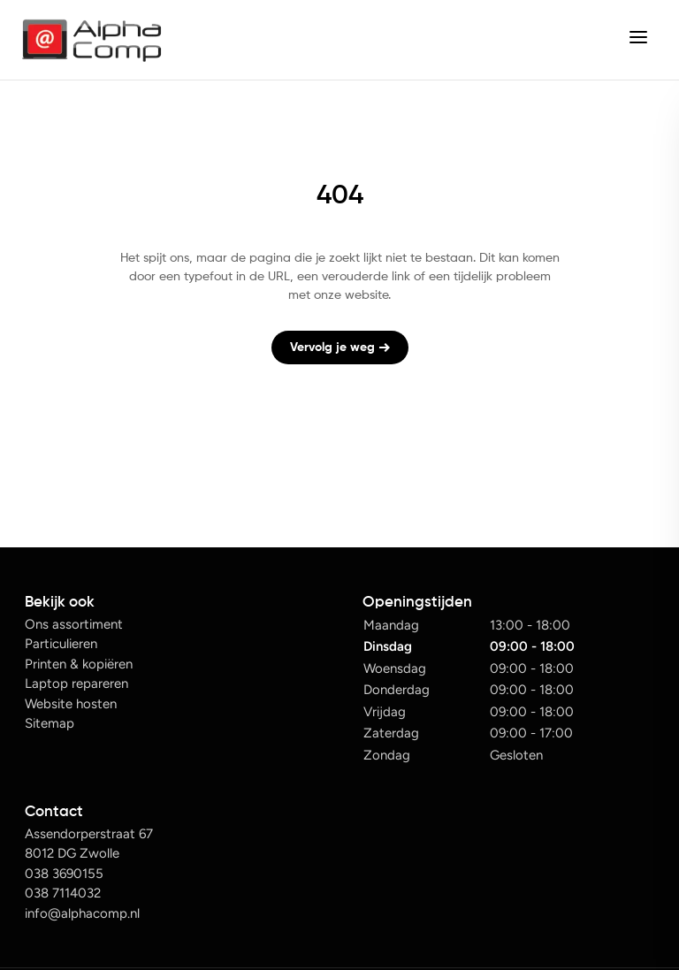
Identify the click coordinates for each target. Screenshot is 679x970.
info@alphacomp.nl (82, 913)
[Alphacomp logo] (91, 40)
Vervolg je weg (340, 347)
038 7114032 (63, 893)
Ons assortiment (74, 624)
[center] (638, 39)
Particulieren (61, 644)
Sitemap (49, 723)
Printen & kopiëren (79, 664)
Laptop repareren (76, 683)
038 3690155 (64, 874)
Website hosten (71, 704)
